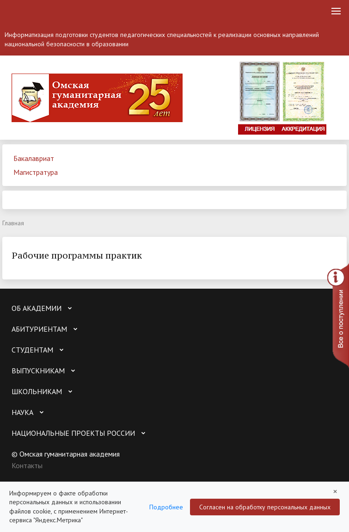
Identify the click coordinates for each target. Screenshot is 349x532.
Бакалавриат (33, 158)
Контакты (27, 465)
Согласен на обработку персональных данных (265, 507)
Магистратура (35, 172)
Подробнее (166, 507)
